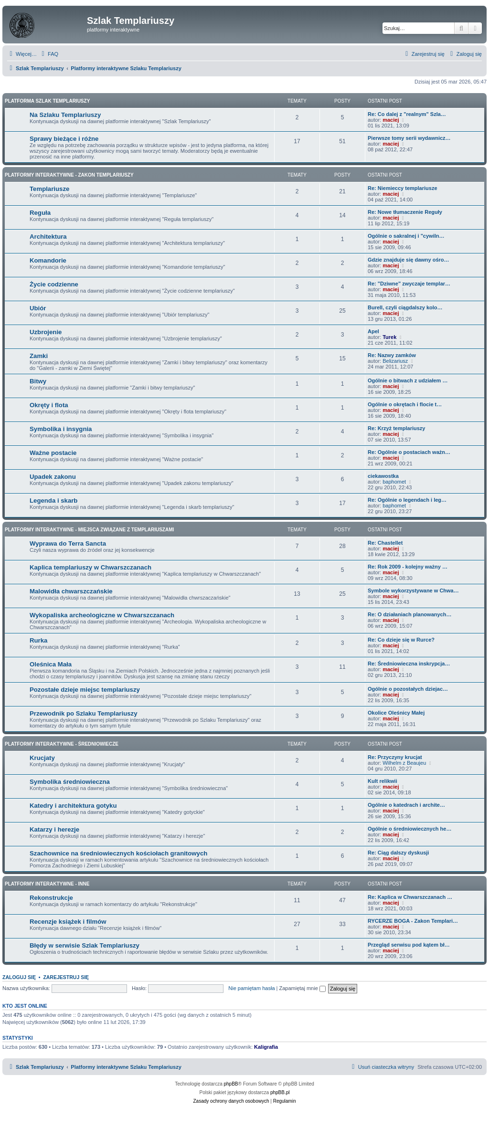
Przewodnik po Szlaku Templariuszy (83, 713)
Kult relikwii (382, 781)
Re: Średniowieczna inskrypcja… (409, 663)
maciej (391, 120)
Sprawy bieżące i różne (64, 138)
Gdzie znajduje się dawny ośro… (408, 260)
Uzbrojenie (46, 332)
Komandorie (48, 260)
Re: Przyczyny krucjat (395, 757)
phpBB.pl (280, 1092)
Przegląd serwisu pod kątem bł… (409, 945)
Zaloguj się (19, 977)
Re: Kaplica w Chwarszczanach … (410, 897)
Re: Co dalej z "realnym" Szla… (407, 114)
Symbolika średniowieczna (70, 781)
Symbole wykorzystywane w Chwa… (413, 590)
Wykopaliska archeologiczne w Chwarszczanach (102, 615)
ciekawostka (383, 476)
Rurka (38, 640)
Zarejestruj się (66, 977)
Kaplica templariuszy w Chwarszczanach (90, 567)
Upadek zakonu (53, 476)
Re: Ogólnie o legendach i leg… (407, 500)
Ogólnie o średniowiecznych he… (409, 829)
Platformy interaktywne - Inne (47, 883)
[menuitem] (48, 54)
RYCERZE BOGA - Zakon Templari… (413, 921)
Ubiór (38, 308)
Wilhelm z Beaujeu (404, 763)
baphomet (394, 482)
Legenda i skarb (53, 500)
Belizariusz (395, 361)
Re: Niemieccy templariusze (402, 188)
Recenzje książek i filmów (68, 921)
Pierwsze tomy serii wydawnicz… (409, 138)
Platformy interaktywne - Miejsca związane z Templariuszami (89, 529)
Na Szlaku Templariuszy (65, 114)
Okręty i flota (49, 405)
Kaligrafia (266, 1047)
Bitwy (38, 381)
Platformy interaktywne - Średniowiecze (61, 744)
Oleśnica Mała (51, 664)
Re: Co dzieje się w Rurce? (401, 640)
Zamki (39, 355)
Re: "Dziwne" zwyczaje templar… (409, 283)
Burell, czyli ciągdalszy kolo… (405, 307)
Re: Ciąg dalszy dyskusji (398, 852)
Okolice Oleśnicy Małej (396, 713)
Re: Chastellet (385, 543)
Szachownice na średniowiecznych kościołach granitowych (118, 853)
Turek (389, 337)
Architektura (48, 236)
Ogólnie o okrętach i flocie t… (405, 404)
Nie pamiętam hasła (251, 988)
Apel (373, 331)
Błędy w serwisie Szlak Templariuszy (84, 945)
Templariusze (49, 188)
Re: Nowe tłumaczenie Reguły (405, 212)
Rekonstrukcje (51, 897)
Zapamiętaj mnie (302, 988)
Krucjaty (42, 757)
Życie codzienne (54, 284)
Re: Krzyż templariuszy (396, 428)
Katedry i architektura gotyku (73, 805)
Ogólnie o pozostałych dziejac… (408, 689)
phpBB (231, 1083)
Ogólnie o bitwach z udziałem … (407, 380)
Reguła (40, 212)
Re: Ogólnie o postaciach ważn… (409, 452)
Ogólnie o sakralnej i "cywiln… (406, 236)
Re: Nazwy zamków (392, 355)
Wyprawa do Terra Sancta (68, 543)
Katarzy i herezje (54, 829)
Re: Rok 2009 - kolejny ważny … (407, 567)
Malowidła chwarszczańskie (71, 591)
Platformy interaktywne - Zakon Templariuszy (69, 175)
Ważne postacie (53, 452)
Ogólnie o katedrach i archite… (406, 805)
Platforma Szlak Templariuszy (47, 101)
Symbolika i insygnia (61, 428)
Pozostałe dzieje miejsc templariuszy (85, 689)
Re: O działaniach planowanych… (409, 614)
